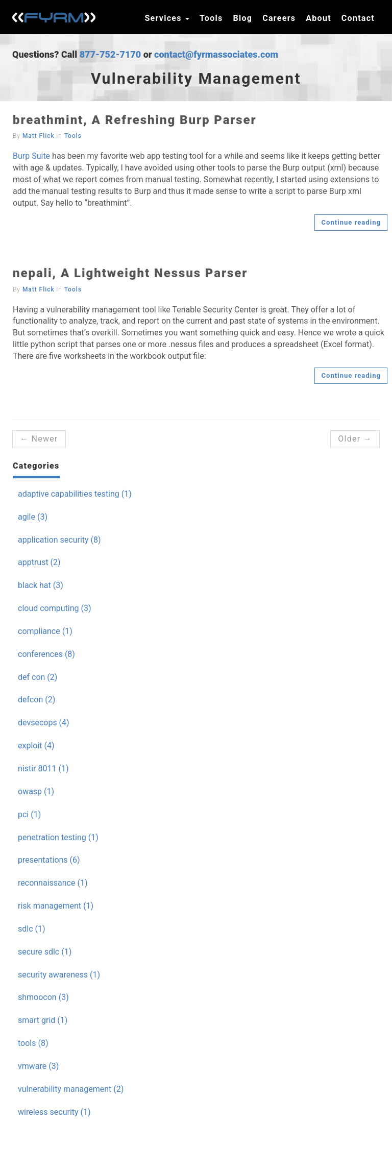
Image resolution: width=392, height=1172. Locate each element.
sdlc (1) (31, 929)
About (318, 18)
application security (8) (59, 540)
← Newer (39, 439)
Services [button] (166, 18)
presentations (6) (49, 860)
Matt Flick (38, 135)
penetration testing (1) (58, 837)
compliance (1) (45, 631)
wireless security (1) (54, 1112)
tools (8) (33, 1043)
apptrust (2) (39, 562)
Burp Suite (31, 156)
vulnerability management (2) (71, 1089)
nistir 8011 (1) (43, 768)
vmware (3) (38, 1066)
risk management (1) (55, 906)
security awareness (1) (59, 975)
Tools (211, 18)
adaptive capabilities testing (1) (75, 494)
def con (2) (37, 677)
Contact (358, 18)
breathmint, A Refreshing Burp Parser (135, 120)
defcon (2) (36, 699)
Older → (355, 439)
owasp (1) (36, 791)
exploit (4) (36, 745)
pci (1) (29, 814)
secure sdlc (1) (44, 952)
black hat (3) (40, 585)
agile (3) (32, 517)
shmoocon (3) (43, 997)
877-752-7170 (110, 54)
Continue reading (351, 222)
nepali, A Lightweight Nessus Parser (130, 273)
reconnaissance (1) (52, 883)
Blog (242, 18)
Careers (279, 18)
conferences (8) (46, 654)
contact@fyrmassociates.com (216, 54)
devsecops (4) (43, 722)
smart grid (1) (42, 1020)
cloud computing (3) (54, 608)
